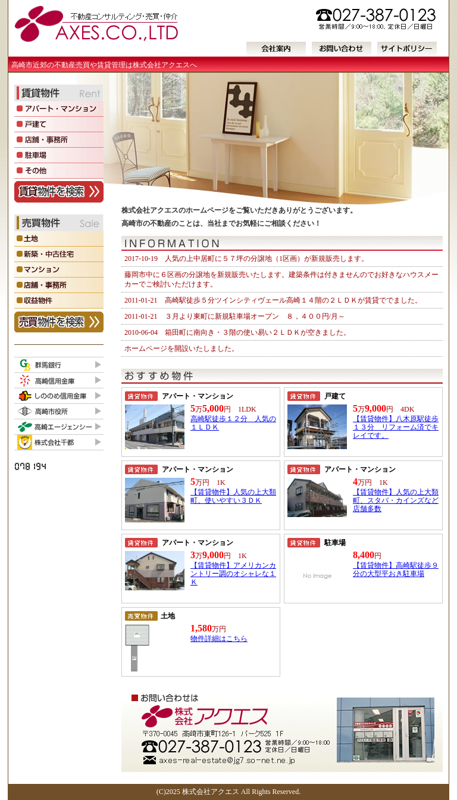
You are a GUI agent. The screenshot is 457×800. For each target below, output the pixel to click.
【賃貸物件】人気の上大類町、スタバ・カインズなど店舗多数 (396, 500)
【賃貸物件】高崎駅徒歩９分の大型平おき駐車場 (396, 569)
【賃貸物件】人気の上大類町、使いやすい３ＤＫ (233, 496)
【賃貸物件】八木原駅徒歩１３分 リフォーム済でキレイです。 (396, 427)
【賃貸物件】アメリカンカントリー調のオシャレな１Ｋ (233, 573)
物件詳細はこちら (219, 638)
